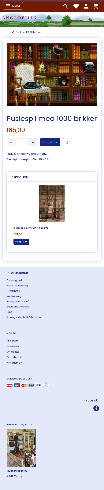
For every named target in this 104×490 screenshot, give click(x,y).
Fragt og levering (17, 285)
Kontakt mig (14, 296)
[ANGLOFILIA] (52, 19)
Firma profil (13, 290)
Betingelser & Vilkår (19, 301)
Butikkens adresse (18, 306)
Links (9, 312)
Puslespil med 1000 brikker (31, 228)
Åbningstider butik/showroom (25, 317)
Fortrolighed (14, 280)
